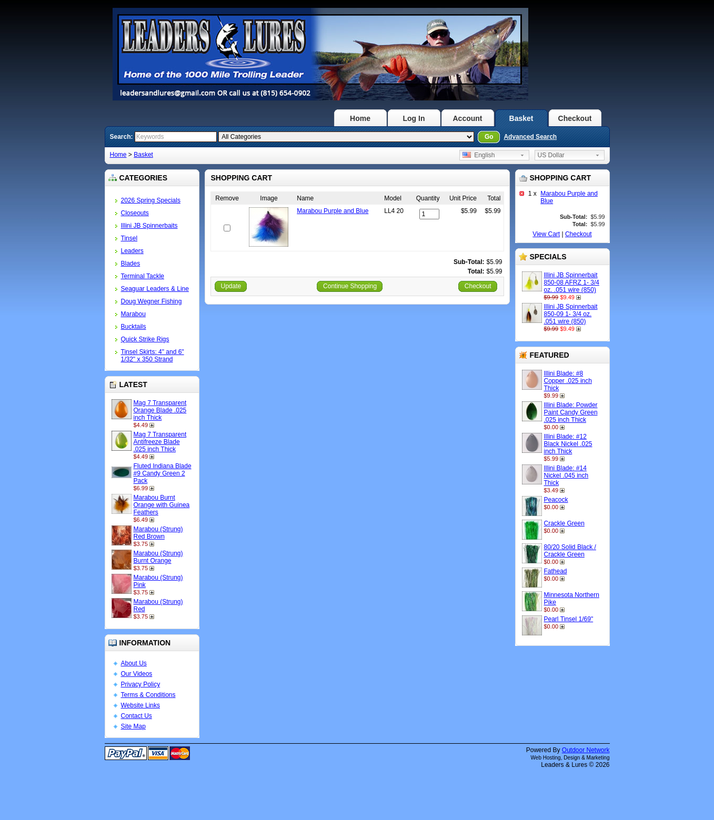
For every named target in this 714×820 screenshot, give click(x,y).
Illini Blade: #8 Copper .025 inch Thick (568, 381)
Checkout (575, 118)
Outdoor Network (586, 750)
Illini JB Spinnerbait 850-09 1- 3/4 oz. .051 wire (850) (571, 314)
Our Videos (137, 673)
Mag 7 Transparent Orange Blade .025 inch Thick (160, 410)
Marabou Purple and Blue (332, 211)
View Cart (546, 234)
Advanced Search (530, 136)
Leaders (132, 251)
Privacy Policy (140, 684)
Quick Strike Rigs (145, 339)
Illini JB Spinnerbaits (149, 225)
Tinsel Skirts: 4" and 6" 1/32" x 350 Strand (152, 355)
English (478, 155)
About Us (134, 663)
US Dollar (551, 155)
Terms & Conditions (148, 694)
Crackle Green (564, 523)
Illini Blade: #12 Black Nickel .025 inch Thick (568, 444)
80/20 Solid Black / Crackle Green (570, 550)
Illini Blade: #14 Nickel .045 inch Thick (566, 475)
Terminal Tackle (142, 276)
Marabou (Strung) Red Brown (158, 532)
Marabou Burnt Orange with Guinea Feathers (162, 505)
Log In (414, 118)
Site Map (133, 726)
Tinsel (129, 238)
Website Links (140, 705)
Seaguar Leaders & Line (155, 288)
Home (360, 118)
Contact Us (136, 716)
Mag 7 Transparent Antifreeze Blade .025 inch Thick (160, 442)
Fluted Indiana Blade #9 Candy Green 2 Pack (163, 473)
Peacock (556, 499)
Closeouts (135, 213)
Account (467, 118)
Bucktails (133, 326)
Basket (521, 118)
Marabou (133, 314)
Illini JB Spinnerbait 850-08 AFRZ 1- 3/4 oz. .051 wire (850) (571, 282)
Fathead (555, 571)
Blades (130, 263)
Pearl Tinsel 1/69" (569, 619)
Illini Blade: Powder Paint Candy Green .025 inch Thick (571, 412)
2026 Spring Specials (150, 200)
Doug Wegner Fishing (151, 301)
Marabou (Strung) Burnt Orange (158, 557)
